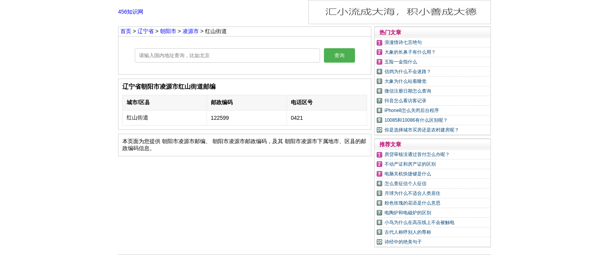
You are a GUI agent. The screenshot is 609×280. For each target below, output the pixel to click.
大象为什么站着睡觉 (405, 81)
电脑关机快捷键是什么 (408, 174)
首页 (125, 31)
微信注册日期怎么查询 (408, 91)
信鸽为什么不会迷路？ (408, 71)
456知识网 (130, 12)
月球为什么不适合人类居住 (412, 193)
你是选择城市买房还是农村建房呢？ (422, 130)
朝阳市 (169, 31)
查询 (339, 55)
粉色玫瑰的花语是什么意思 (412, 203)
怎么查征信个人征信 (405, 183)
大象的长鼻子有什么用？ (410, 52)
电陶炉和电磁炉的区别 (408, 212)
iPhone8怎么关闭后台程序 (412, 110)
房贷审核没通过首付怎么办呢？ (417, 154)
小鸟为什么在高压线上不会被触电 (419, 222)
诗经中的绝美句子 (403, 242)
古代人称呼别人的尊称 (408, 232)
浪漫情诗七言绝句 (403, 42)
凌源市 (191, 31)
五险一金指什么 (401, 62)
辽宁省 (146, 31)
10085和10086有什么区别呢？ (416, 120)
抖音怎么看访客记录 (405, 100)
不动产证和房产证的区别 (410, 164)
